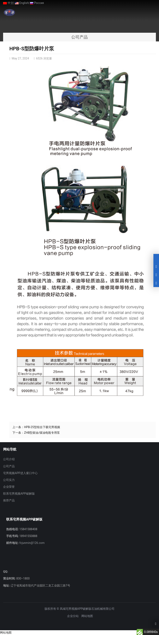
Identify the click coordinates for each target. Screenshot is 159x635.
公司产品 (9, 466)
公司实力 (9, 480)
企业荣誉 (9, 486)
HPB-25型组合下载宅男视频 (42, 427)
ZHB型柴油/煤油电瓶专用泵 (42, 432)
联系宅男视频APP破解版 (19, 493)
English (22, 3)
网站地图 (87, 616)
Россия (37, 3)
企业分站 (73, 616)
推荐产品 (9, 500)
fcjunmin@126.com (32, 542)
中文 (8, 3)
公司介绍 (9, 459)
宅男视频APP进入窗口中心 (20, 473)
